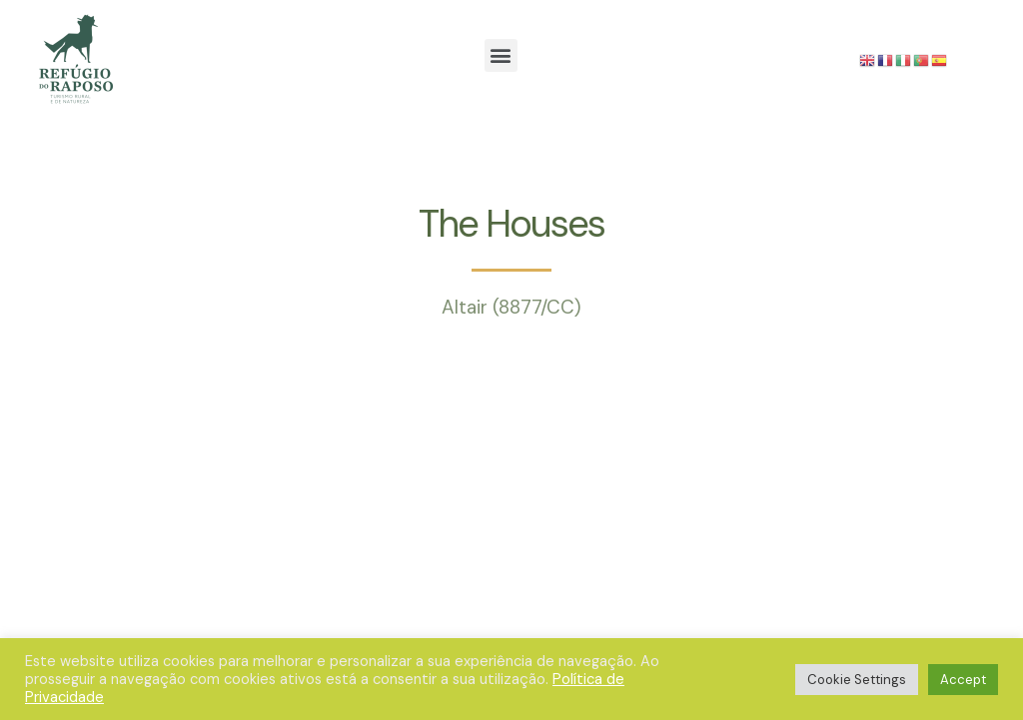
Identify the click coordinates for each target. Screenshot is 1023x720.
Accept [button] (963, 679)
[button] (501, 55)
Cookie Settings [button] (856, 679)
